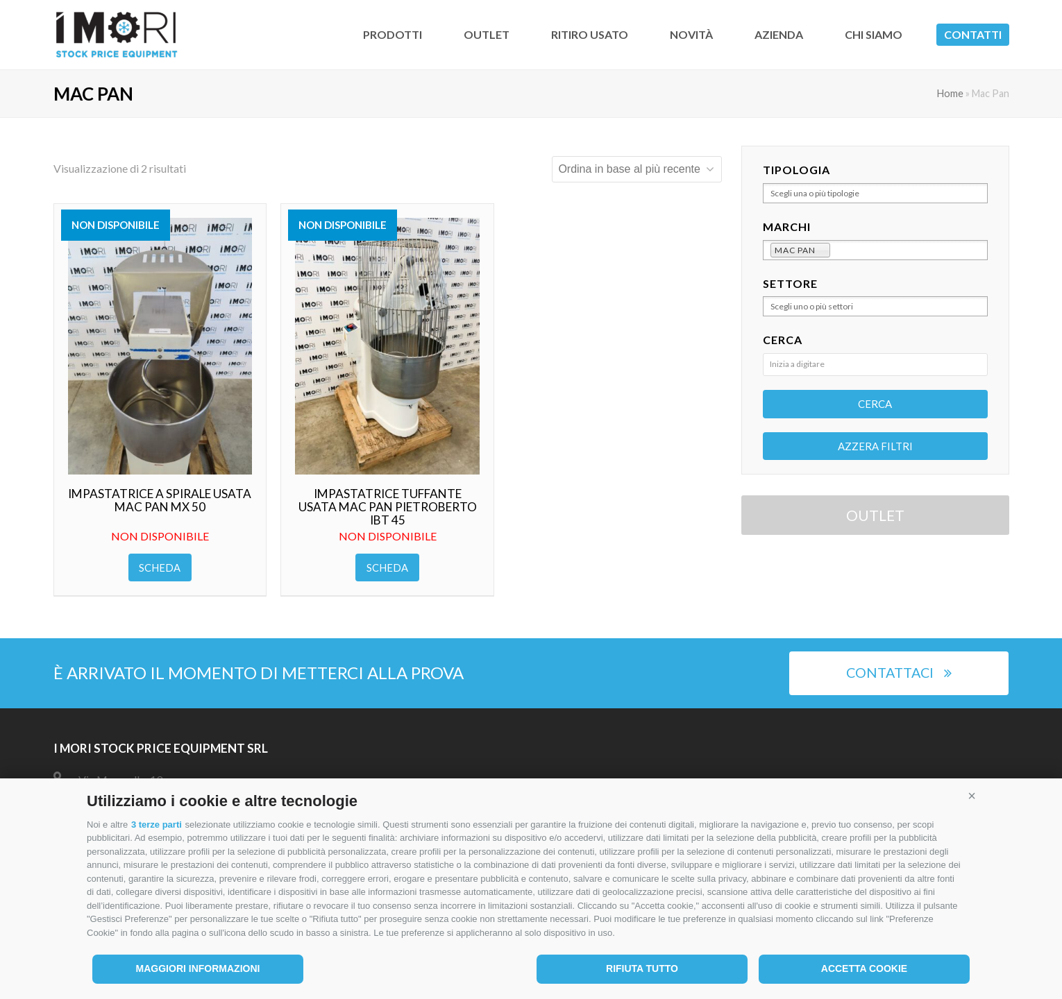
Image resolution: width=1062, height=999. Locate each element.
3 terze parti (156, 824)
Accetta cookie (864, 968)
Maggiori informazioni (198, 968)
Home (950, 93)
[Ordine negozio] (637, 169)
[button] (971, 795)
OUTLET (875, 515)
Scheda (159, 567)
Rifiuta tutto (642, 968)
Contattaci (899, 673)
